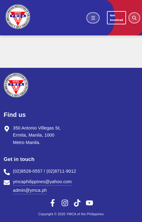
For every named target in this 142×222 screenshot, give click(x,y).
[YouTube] (89, 203)
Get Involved (116, 17)
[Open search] (134, 17)
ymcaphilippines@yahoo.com (42, 181)
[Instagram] (65, 203)
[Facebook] (52, 203)
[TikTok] (77, 203)
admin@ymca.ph (30, 190)
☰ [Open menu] (93, 17)
